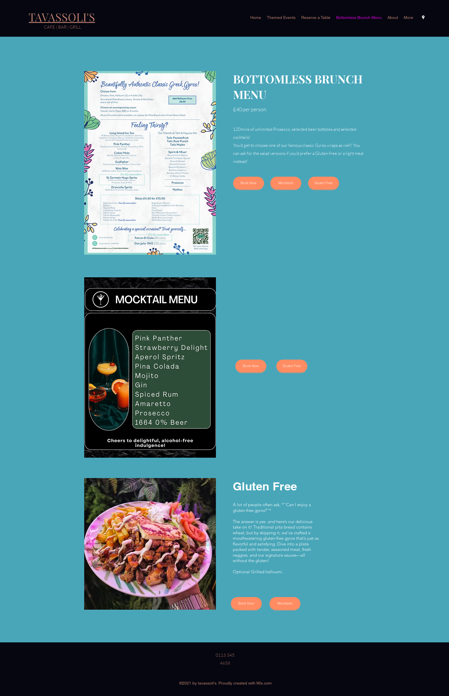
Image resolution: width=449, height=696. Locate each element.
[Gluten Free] (323, 183)
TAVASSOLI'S (62, 16)
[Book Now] (248, 183)
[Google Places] (423, 17)
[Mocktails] (285, 183)
